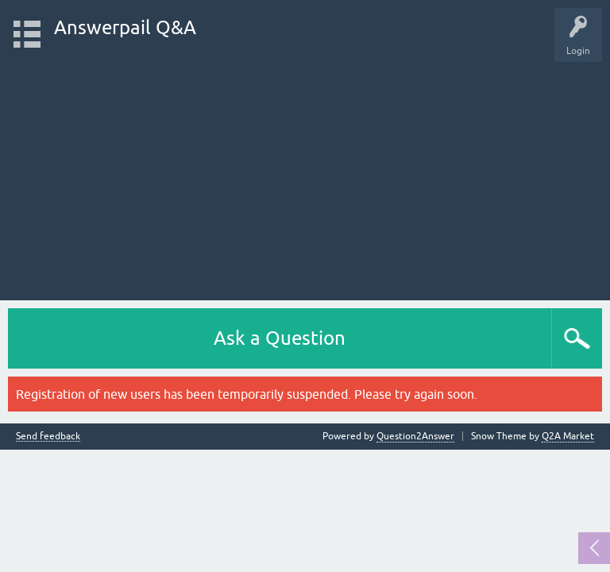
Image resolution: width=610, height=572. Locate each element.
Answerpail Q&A (125, 27)
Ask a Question (280, 338)
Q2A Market (568, 436)
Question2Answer (415, 436)
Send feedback (48, 436)
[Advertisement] (305, 173)
